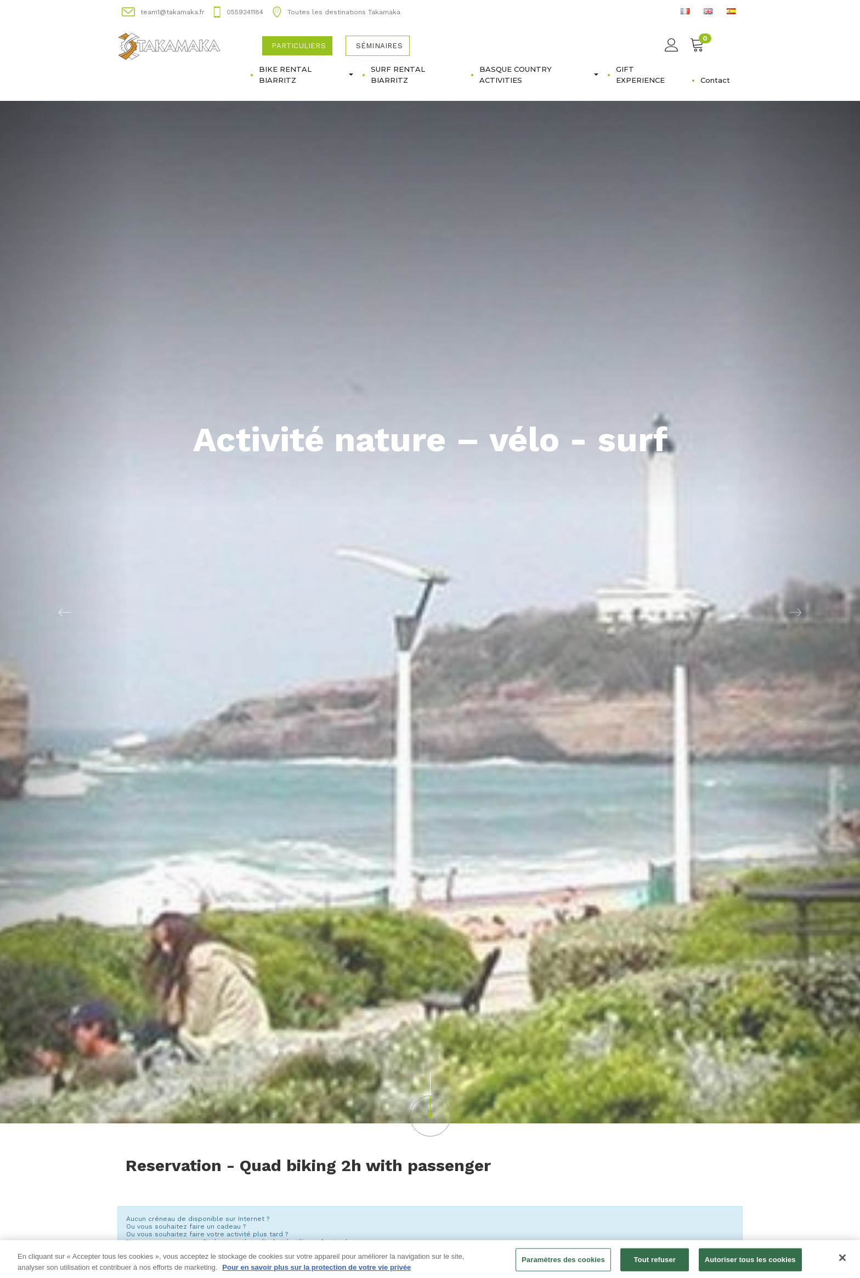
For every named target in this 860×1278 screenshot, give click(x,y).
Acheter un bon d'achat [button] (188, 1146)
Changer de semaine (430, 1229)
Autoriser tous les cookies (750, 1266)
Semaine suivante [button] (695, 1217)
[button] (430, 998)
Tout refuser (655, 1266)
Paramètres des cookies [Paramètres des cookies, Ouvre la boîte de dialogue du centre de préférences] (563, 1266)
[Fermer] (842, 1264)
